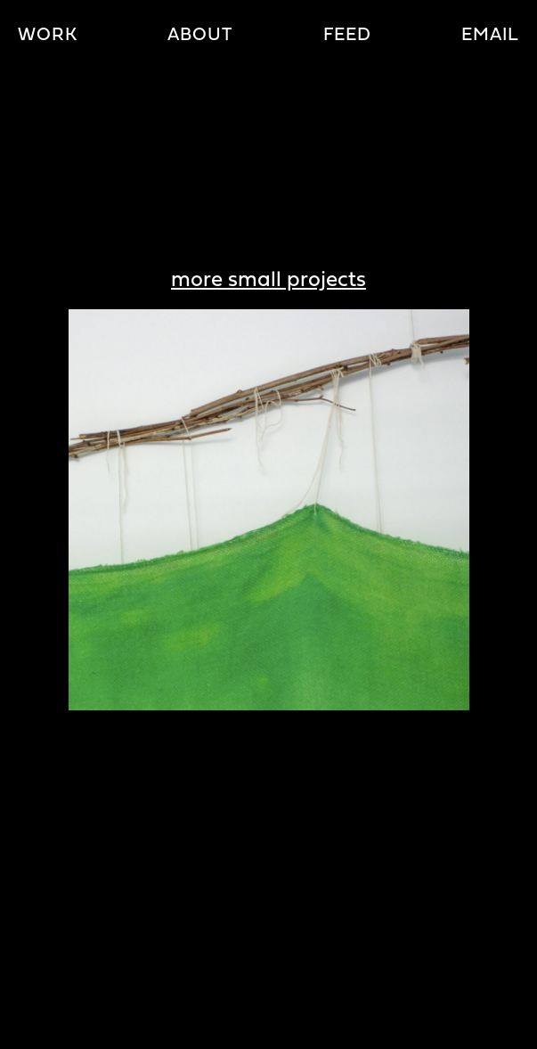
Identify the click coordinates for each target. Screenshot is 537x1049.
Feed (347, 36)
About (199, 36)
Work (47, 36)
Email (490, 36)
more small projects (268, 280)
